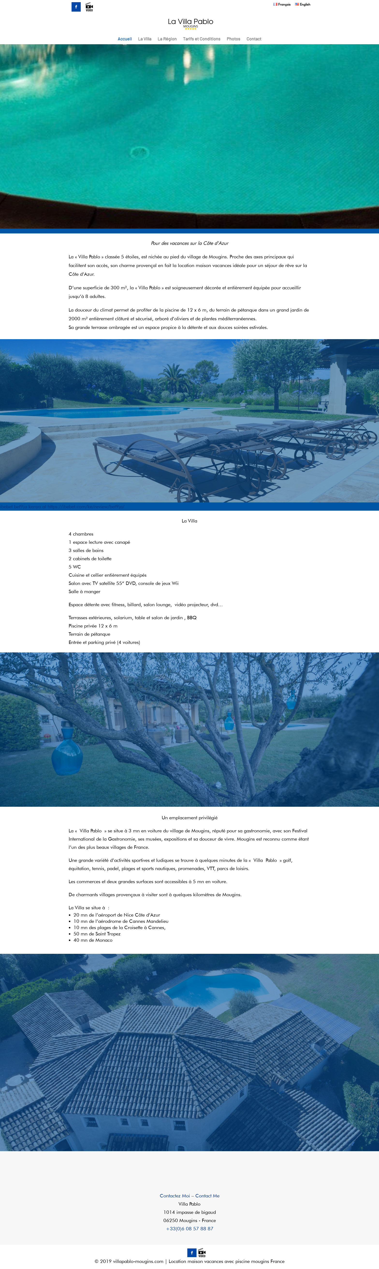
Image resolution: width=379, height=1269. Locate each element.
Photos (233, 39)
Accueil (125, 39)
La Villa (144, 39)
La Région (167, 39)
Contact (254, 39)
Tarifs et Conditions (201, 39)
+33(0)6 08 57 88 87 (189, 1229)
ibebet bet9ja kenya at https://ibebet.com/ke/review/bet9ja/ (62, 506)
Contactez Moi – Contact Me (189, 1196)
